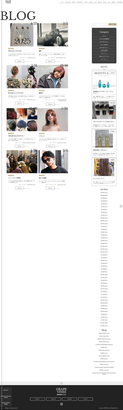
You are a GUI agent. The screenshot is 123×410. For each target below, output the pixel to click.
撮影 (36, 48)
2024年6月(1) (104, 235)
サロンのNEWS (104, 44)
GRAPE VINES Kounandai (54, 55)
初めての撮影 (39, 126)
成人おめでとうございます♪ (70, 48)
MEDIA (91, 2)
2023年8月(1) (104, 257)
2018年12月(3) (104, 322)
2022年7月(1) (104, 277)
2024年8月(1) (104, 229)
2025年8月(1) (104, 201)
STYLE (86, 2)
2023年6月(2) (104, 263)
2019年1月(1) (104, 320)
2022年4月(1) (104, 283)
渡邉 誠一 (46, 55)
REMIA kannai (104, 353)
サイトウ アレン (18, 93)
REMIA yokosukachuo (104, 350)
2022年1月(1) (104, 286)
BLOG (104, 2)
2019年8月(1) (104, 314)
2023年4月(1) (104, 269)
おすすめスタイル (104, 41)
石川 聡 (112, 72)
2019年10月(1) (104, 311)
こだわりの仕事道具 (104, 39)
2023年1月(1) (104, 271)
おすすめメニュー (104, 47)
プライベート (104, 53)
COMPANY (119, 2)
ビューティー (104, 59)
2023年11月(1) (104, 249)
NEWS (73, 2)
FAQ (109, 2)
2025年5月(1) (104, 206)
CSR (95, 2)
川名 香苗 (113, 131)
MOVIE (100, 2)
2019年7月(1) (104, 317)
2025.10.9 (95, 118)
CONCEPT (67, 2)
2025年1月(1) (104, 215)
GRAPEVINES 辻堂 (45, 133)
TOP (62, 2)
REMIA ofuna (104, 347)
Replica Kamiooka (28, 55)
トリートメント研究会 (14, 126)
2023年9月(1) (104, 254)
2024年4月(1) (104, 237)
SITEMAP (7, 408)
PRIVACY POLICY (13, 408)
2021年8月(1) (104, 291)
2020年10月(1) (104, 303)
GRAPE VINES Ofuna (82, 55)
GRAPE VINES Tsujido (82, 93)
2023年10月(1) (104, 252)
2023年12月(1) (104, 246)
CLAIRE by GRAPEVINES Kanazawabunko (27, 94)
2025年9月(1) (104, 198)
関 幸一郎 (21, 55)
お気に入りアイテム (104, 56)
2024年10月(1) (104, 223)
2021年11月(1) (104, 288)
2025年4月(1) (104, 209)
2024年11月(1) (104, 220)
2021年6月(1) (104, 294)
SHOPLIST (79, 2)
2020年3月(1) (104, 305)
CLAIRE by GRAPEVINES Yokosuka (52, 93)
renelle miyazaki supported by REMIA (104, 367)
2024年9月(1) (104, 226)
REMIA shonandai (104, 370)
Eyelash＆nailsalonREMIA (6, 396)
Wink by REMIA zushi (104, 356)
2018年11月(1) (104, 325)
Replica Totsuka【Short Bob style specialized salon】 (104, 373)
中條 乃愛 (75, 93)
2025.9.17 (95, 146)
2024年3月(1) (104, 240)
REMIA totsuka (104, 358)
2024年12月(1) (104, 218)
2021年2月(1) (104, 297)
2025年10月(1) (104, 195)
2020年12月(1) (104, 300)
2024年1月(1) (104, 243)
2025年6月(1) (104, 203)
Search (112, 24)
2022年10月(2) (104, 274)
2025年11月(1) (104, 192)
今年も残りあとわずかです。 (43, 87)
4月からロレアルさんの (14, 48)
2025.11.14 (95, 88)
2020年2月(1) (104, 308)
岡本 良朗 (21, 133)
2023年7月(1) (104, 260)
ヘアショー (66, 87)
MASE (43, 93)
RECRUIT (5, 390)
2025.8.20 (95, 175)
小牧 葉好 (75, 55)
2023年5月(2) (104, 266)
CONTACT (85, 399)
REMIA (113, 2)
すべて (104, 36)
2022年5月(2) (104, 280)
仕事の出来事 (11, 46)
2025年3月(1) (104, 212)
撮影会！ (10, 87)
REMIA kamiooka (104, 364)
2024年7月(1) (104, 232)
